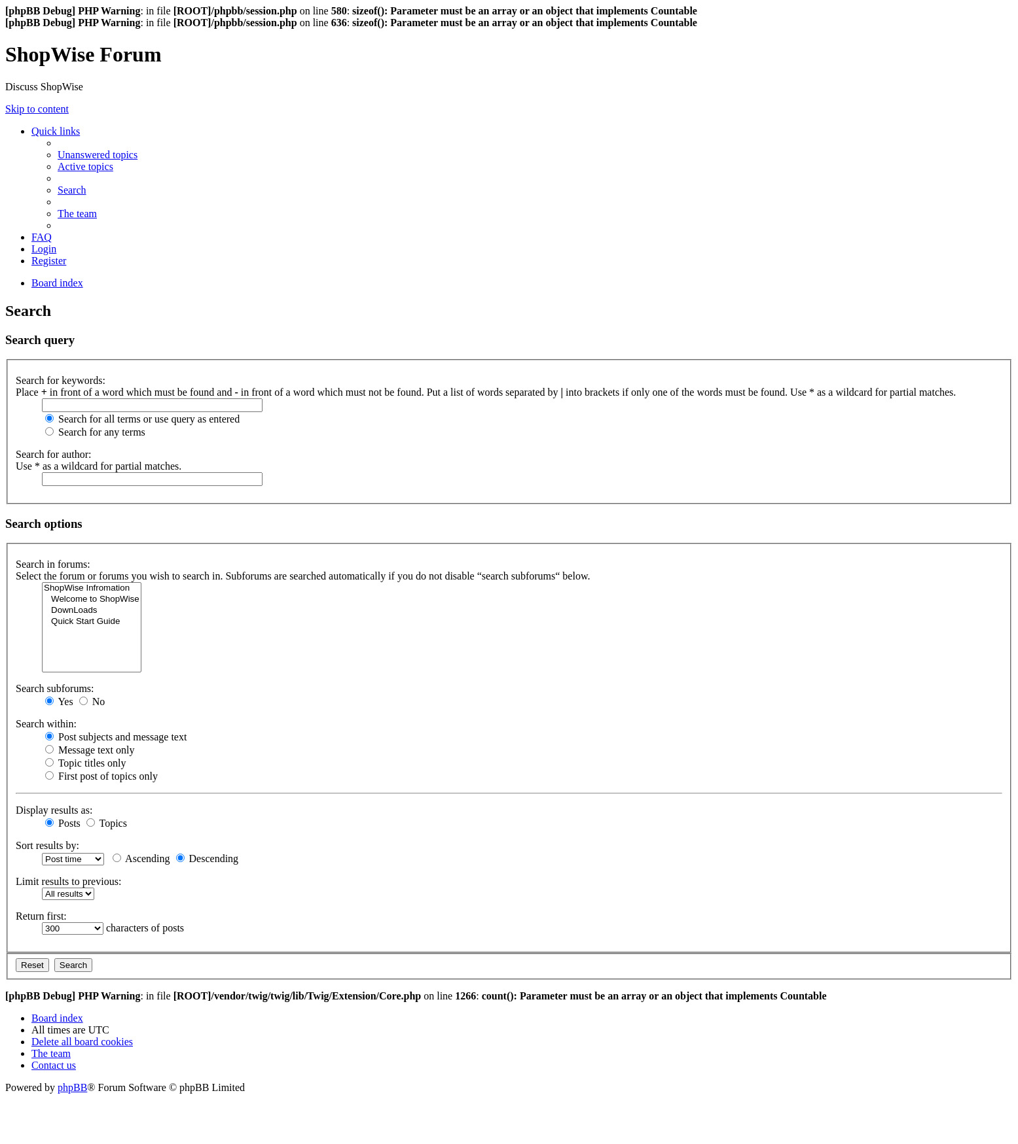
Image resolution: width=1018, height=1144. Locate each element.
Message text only (89, 749)
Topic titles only (85, 763)
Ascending (141, 858)
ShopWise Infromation (92, 588)
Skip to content (37, 108)
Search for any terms (95, 432)
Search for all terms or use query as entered (142, 419)
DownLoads (92, 610)
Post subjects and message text (116, 736)
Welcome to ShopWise (92, 599)
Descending (207, 858)
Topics (106, 823)
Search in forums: (53, 564)
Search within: (46, 723)
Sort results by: (47, 845)
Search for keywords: (60, 380)
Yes (59, 701)
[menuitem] (97, 154)
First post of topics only (101, 776)
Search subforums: (55, 688)
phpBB (72, 1087)
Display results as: (54, 810)
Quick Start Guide (92, 621)
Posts (63, 823)
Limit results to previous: (68, 881)
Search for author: (54, 454)
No (92, 701)
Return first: (41, 916)
